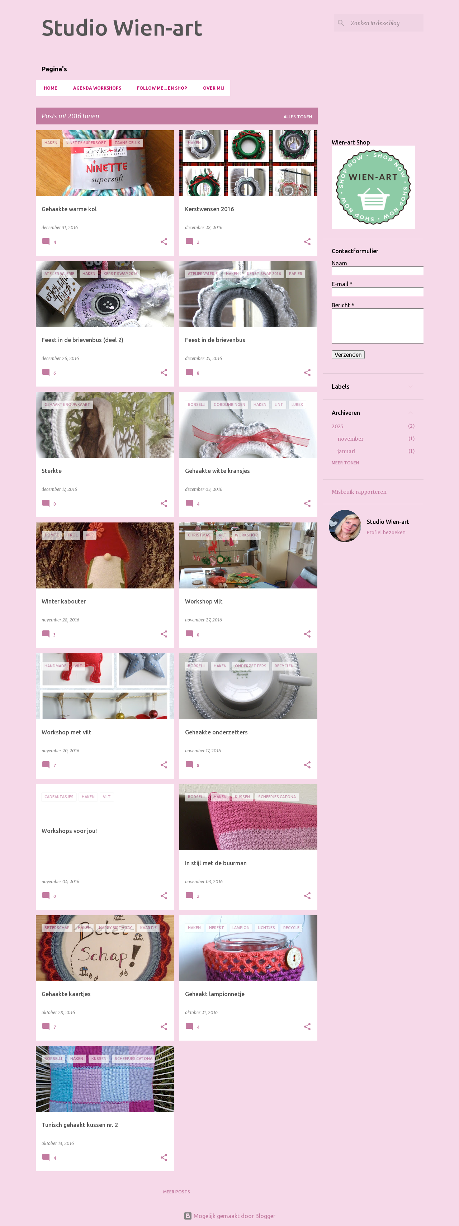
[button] (164, 242)
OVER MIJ (211, 88)
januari (346, 451)
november (350, 439)
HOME (48, 88)
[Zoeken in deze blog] (385, 23)
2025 (338, 426)
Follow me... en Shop (160, 88)
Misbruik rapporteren (359, 492)
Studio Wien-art (122, 27)
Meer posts (176, 1191)
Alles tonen (298, 116)
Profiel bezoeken (386, 532)
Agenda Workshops (95, 88)
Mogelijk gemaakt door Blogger (229, 1216)
